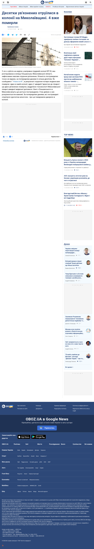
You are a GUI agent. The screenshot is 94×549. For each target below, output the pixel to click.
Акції (36, 468)
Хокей (32, 456)
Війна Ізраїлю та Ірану (37, 6)
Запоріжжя (30, 450)
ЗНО (45, 462)
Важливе (68, 12)
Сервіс (42, 468)
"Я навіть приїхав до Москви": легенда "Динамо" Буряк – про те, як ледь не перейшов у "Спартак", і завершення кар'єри (74, 357)
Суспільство (77, 444)
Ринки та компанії (22, 479)
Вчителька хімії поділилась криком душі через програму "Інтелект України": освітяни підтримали (72, 56)
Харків (23, 450)
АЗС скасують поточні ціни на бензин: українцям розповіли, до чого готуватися (77, 178)
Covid (39, 485)
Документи (39, 408)
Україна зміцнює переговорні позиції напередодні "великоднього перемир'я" (72, 251)
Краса (30, 491)
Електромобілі (30, 468)
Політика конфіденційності (80, 405)
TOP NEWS (68, 135)
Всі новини (88, 444)
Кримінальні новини (13, 27)
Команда (38, 405)
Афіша (19, 491)
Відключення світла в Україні (75, 6)
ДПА (40, 462)
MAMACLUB (33, 485)
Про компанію (21, 405)
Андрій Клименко (70, 280)
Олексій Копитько (70, 255)
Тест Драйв (20, 468)
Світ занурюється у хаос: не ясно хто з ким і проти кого (74, 344)
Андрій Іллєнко (69, 349)
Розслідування (54, 444)
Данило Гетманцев (70, 323)
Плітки (25, 491)
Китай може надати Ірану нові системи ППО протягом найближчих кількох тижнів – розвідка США (73, 78)
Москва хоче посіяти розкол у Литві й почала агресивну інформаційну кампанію (74, 331)
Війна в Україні (23, 6)
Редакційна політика (8, 140)
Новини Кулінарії (34, 473)
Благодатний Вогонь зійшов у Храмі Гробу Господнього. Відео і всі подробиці (77, 195)
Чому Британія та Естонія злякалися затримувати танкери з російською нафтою (74, 276)
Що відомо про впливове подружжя (75, 44)
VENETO (48, 6)
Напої (25, 473)
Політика (17, 444)
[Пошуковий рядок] (90, 2)
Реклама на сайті (22, 408)
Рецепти (19, 473)
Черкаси (43, 450)
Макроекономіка (34, 479)
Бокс (37, 456)
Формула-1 (44, 456)
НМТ (49, 462)
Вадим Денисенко (70, 268)
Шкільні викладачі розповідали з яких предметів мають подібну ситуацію (73, 64)
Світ (26, 444)
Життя (39, 444)
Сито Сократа (69, 336)
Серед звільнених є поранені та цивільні (76, 167)
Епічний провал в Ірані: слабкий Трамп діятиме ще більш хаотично (73, 263)
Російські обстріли (58, 6)
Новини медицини (22, 485)
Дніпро (37, 450)
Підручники (24, 462)
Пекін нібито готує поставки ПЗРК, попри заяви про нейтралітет (72, 86)
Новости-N (17, 81)
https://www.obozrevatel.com (64, 500)
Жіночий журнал (43, 491)
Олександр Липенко (70, 361)
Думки (67, 244)
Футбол (19, 456)
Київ (18, 450)
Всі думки (68, 367)
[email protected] (23, 536)
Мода (34, 491)
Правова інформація (60, 405)
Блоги (63, 444)
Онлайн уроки (34, 462)
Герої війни (13, 6)
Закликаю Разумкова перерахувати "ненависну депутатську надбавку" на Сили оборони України (74, 319)
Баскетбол (26, 456)
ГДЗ (18, 462)
